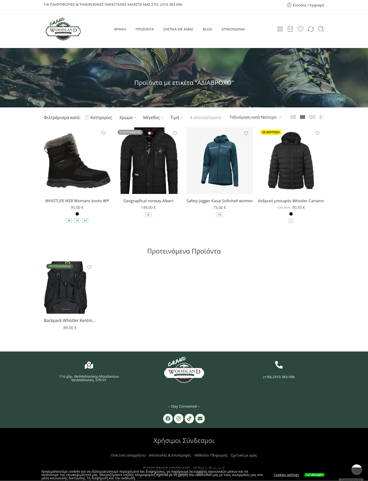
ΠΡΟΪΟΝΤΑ (145, 29)
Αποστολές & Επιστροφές (170, 455)
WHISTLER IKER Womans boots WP (77, 200)
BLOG (207, 29)
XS (219, 215)
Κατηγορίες (98, 117)
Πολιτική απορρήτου (128, 455)
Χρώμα (128, 117)
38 (69, 221)
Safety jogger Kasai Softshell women (219, 200)
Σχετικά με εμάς (244, 455)
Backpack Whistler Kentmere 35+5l (70, 321)
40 (85, 221)
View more (145, 478)
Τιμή (177, 117)
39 (77, 221)
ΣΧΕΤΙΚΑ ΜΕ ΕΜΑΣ (178, 29)
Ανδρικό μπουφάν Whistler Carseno (291, 200)
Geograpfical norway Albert (148, 200)
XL (148, 215)
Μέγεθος (154, 117)
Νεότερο (269, 117)
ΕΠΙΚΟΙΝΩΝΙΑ (233, 29)
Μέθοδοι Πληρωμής (211, 455)
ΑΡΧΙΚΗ (120, 29)
